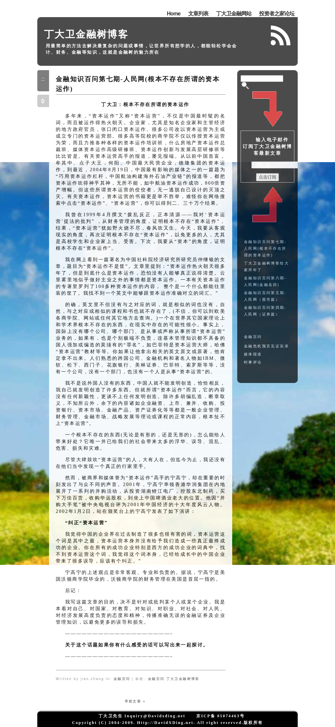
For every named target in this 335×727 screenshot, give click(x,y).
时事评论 (253, 362)
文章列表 (198, 13)
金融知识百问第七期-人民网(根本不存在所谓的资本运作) (265, 248)
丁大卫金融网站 (233, 13)
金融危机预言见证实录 (266, 346)
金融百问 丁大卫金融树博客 (174, 679)
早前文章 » (135, 701)
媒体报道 (253, 354)
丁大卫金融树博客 (86, 34)
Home (173, 13)
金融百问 (122, 679)
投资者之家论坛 (276, 13)
